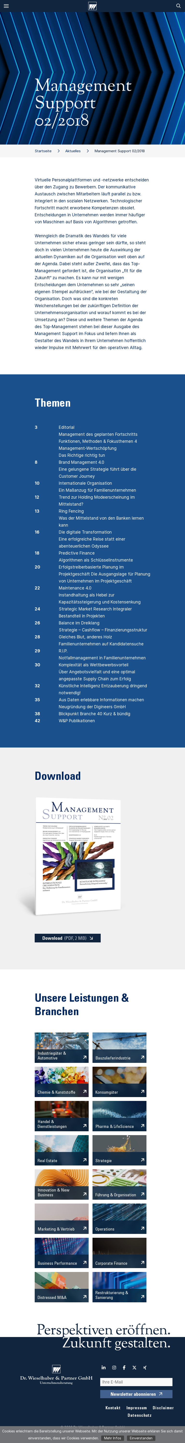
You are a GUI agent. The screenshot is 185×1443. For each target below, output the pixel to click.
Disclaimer (163, 1408)
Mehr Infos (112, 1438)
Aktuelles (73, 151)
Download (64, 938)
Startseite (43, 151)
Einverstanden (141, 1438)
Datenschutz (140, 1416)
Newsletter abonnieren (133, 1394)
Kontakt (113, 1408)
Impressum (136, 1408)
